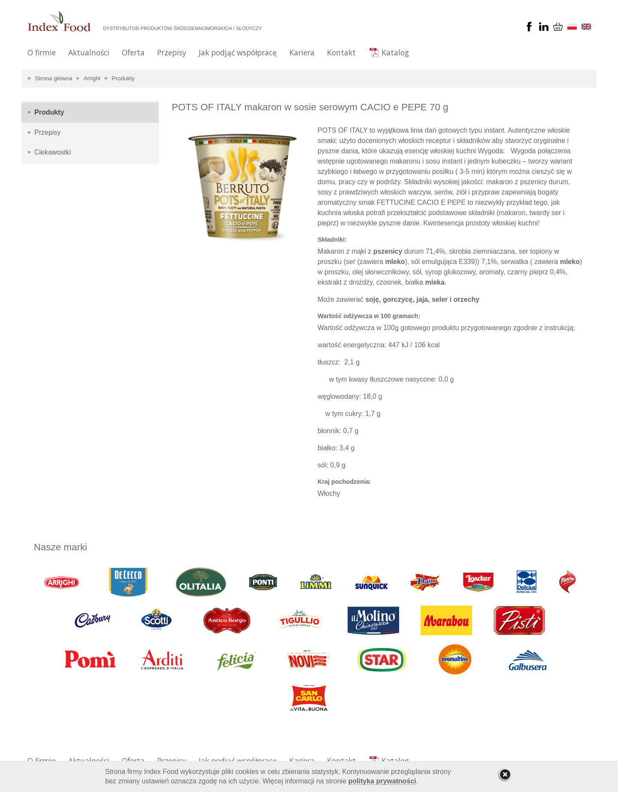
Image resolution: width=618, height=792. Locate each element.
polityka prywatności (382, 781)
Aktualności (88, 52)
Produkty (123, 78)
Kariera (302, 52)
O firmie (41, 52)
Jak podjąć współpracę (238, 52)
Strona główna (53, 78)
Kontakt (341, 52)
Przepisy (171, 52)
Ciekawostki (52, 152)
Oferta (133, 52)
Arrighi (92, 78)
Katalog (395, 52)
